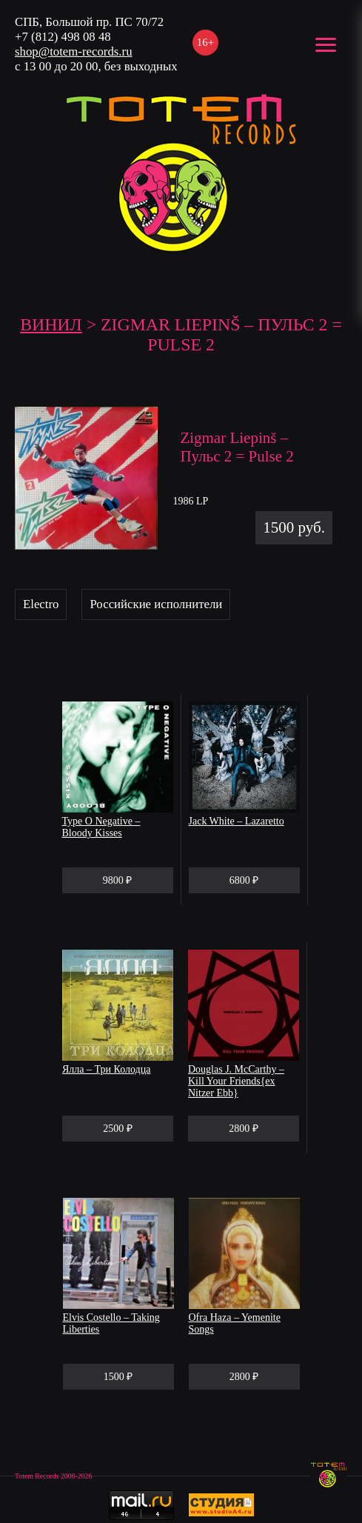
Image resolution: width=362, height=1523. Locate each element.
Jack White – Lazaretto (236, 821)
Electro (40, 604)
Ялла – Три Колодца (106, 1069)
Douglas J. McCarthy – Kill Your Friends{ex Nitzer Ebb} (236, 1081)
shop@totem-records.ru (74, 51)
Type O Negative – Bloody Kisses (101, 827)
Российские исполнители (156, 604)
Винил (51, 324)
